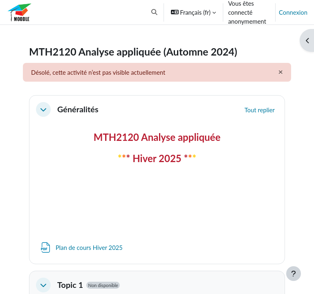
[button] (154, 12)
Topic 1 (70, 285)
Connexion (293, 12)
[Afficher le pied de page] (293, 273)
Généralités (78, 109)
